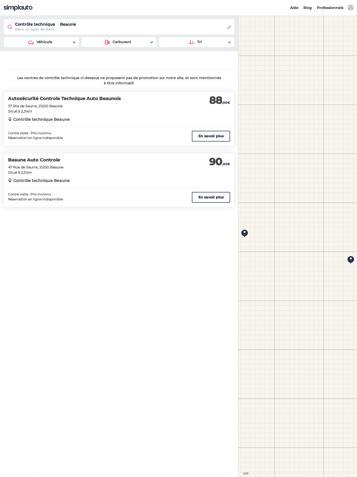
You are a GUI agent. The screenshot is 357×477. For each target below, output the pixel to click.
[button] (350, 8)
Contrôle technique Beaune (41, 119)
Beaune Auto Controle (34, 160)
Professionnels (330, 7)
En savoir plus (211, 136)
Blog (307, 7)
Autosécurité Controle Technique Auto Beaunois (64, 98)
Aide (294, 7)
